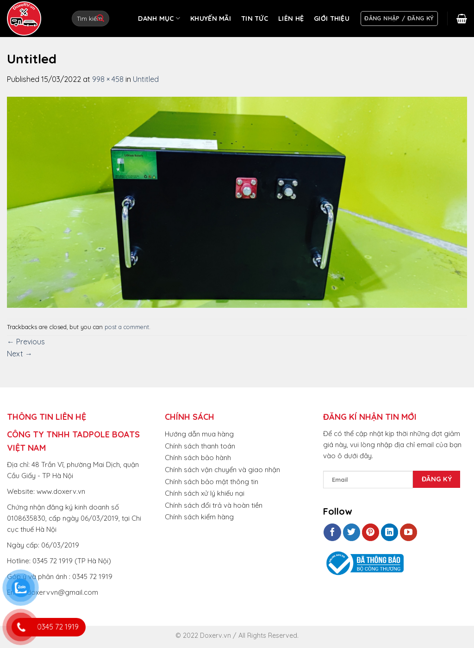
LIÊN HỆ (291, 18)
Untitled (146, 79)
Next (19, 353)
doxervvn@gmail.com (62, 592)
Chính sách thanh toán (200, 446)
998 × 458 (108, 79)
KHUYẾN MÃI (210, 18)
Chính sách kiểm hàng (199, 516)
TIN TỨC (254, 18)
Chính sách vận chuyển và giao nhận (222, 469)
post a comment (127, 326)
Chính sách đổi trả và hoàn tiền (213, 505)
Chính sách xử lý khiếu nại (204, 493)
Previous (26, 341)
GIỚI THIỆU (331, 18)
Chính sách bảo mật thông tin (211, 481)
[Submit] (100, 18)
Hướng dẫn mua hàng (199, 434)
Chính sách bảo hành (198, 457)
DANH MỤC (159, 18)
